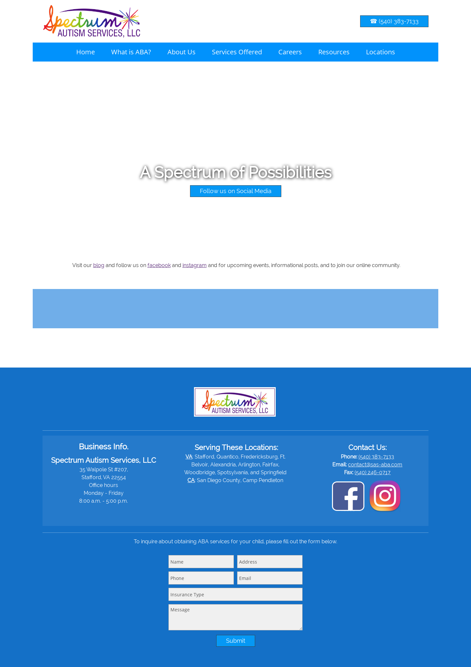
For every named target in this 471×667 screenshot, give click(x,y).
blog (98, 265)
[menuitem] (85, 52)
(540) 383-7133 (376, 457)
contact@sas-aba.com (375, 464)
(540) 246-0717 (373, 472)
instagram (195, 265)
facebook (159, 265)
